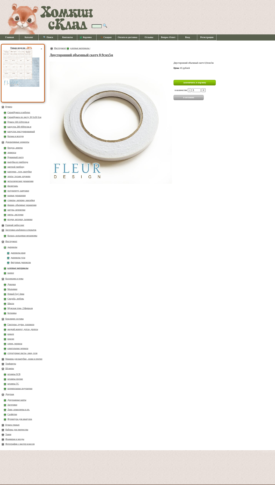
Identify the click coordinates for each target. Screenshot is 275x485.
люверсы (11, 152)
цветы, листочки (15, 214)
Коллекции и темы (14, 278)
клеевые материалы (17, 268)
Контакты (67, 37)
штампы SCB (13, 374)
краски (10, 338)
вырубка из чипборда (17, 162)
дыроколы (12, 247)
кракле (10, 334)
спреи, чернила (14, 343)
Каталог (29, 37)
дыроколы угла (18, 257)
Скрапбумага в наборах (18, 112)
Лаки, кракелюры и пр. (18, 409)
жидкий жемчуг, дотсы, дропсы (22, 329)
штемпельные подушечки (19, 388)
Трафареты (10, 363)
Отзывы (149, 37)
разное (10, 273)
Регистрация (206, 37)
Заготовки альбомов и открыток (20, 230)
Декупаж (9, 394)
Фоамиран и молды (14, 439)
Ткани (8, 434)
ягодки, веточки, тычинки (19, 219)
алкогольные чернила (17, 348)
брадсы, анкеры (15, 147)
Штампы (9, 368)
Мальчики (12, 289)
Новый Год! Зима (15, 294)
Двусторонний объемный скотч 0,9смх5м (81, 55)
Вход (187, 37)
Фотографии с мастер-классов (20, 444)
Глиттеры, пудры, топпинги (20, 324)
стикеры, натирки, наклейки (21, 200)
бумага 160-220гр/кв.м (18, 122)
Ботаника (11, 313)
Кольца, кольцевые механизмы (22, 235)
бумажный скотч (15, 157)
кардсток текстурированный (21, 131)
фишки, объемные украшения (22, 205)
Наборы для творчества (16, 429)
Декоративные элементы (17, 142)
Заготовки (12, 404)
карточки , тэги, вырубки (19, 171)
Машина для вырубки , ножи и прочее (23, 359)
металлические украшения (20, 181)
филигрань (12, 186)
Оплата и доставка (127, 37)
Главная (9, 37)
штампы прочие (15, 379)
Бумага (8, 106)
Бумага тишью (12, 424)
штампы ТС (13, 383)
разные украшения (16, 195)
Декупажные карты (16, 400)
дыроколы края (18, 252)
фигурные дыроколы (21, 262)
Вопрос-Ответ (168, 37)
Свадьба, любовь (15, 298)
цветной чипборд (15, 166)
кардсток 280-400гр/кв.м (19, 126)
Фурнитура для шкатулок (19, 419)
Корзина (85, 37)
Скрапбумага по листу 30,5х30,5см (24, 117)
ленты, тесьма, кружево (18, 176)
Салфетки (12, 414)
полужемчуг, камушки (18, 190)
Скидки (106, 37)
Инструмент (11, 241)
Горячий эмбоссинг (14, 225)
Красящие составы (14, 318)
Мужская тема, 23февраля (20, 308)
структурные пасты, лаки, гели (22, 353)
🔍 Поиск (48, 37)
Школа (10, 303)
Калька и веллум (15, 136)
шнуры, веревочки (16, 209)
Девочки (11, 284)
